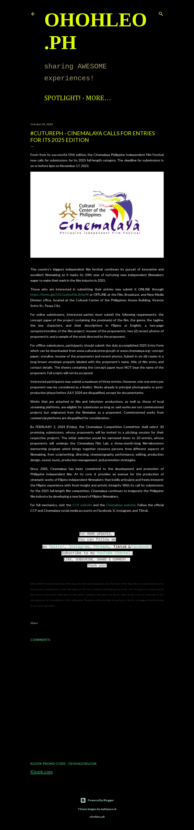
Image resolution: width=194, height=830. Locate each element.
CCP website (82, 505)
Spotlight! (62, 98)
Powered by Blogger (97, 800)
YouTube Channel (113, 553)
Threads (101, 547)
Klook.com (41, 771)
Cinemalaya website (120, 505)
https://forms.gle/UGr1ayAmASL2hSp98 (59, 294)
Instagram (79, 547)
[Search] (161, 12)
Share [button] (34, 623)
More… (98, 98)
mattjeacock (108, 809)
